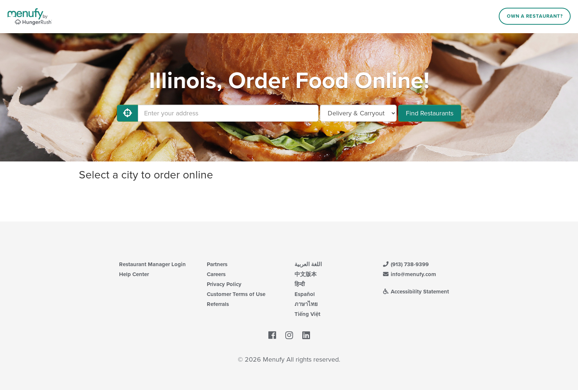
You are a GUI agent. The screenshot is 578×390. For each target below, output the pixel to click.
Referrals (218, 304)
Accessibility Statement (415, 291)
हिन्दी (300, 284)
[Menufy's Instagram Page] (289, 335)
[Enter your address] (228, 113)
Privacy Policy (224, 284)
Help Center (134, 274)
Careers (216, 274)
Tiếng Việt (307, 314)
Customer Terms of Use (236, 294)
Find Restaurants (429, 113)
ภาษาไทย (306, 304)
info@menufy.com (409, 274)
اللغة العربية (308, 264)
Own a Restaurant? (535, 16)
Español (305, 294)
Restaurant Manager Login (152, 264)
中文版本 (306, 274)
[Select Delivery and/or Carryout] (358, 113)
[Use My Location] (127, 113)
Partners (217, 264)
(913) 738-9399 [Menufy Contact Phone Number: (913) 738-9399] (405, 264)
